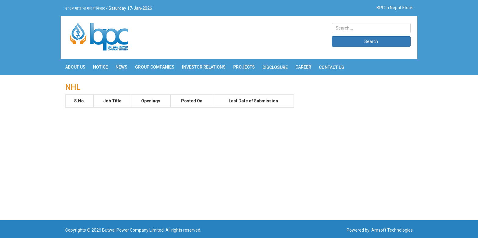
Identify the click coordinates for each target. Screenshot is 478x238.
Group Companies (154, 67)
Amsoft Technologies (392, 230)
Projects (244, 67)
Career (303, 67)
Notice (100, 67)
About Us (75, 67)
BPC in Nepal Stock (394, 7)
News (121, 67)
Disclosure (275, 67)
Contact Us (331, 67)
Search (371, 41)
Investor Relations (204, 67)
